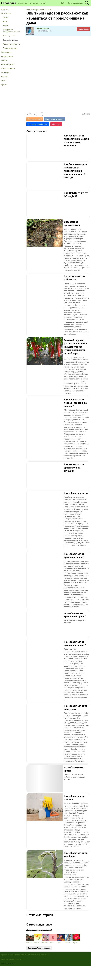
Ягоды (5, 21)
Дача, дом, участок (8, 64)
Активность (22, 3)
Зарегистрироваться (75, 3)
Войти (63, 3)
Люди (43, 3)
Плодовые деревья (10, 48)
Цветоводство (6, 52)
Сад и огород (6, 13)
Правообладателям (19, 955)
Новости (4, 60)
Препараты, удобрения (11, 44)
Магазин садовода (8, 68)
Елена (53, 939)
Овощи (5, 17)
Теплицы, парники (9, 36)
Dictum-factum (42, 28)
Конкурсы (4, 9)
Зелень (5, 25)
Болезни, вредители (10, 40)
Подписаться (83, 29)
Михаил (69, 939)
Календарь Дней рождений (39, 948)
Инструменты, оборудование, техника (11, 31)
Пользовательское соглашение (38, 955)
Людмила (45, 939)
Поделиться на (38, 124)
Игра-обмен (5, 72)
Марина (38, 939)
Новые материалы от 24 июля (38, 9)
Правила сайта (6, 955)
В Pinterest (56, 124)
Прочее (4, 85)
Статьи (3, 81)
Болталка (4, 76)
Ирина (61, 939)
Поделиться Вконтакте (54, 119)
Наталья (30, 939)
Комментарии (34, 3)
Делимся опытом (7, 56)
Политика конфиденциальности (12, 959)
